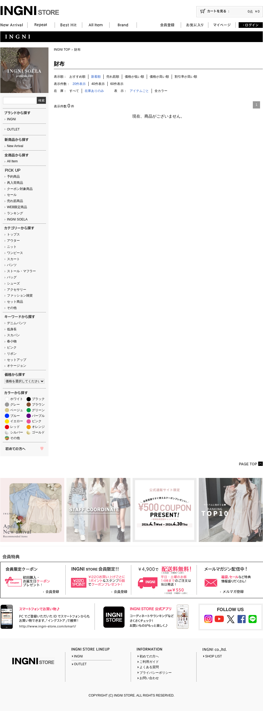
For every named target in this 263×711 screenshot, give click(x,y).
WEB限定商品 (17, 207)
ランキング (15, 213)
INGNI (11, 119)
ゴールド (38, 432)
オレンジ (38, 427)
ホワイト (16, 399)
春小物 (12, 341)
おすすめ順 (77, 76)
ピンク (12, 347)
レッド (15, 427)
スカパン (13, 335)
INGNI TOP (62, 49)
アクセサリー (16, 289)
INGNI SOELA (17, 219)
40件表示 (97, 84)
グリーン (38, 410)
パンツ (12, 265)
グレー (15, 404)
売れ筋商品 (15, 201)
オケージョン (16, 366)
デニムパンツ (16, 323)
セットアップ (16, 360)
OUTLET (13, 129)
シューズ (13, 283)
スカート (13, 259)
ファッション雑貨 (20, 295)
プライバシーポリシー (156, 673)
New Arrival (15, 146)
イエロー (16, 421)
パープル (38, 416)
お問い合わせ (149, 678)
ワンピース (15, 253)
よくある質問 (149, 667)
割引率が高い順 (186, 76)
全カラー (161, 91)
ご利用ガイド (149, 662)
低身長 (12, 329)
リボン (12, 354)
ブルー (15, 416)
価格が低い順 (134, 76)
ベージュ (16, 410)
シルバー (16, 432)
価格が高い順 (159, 76)
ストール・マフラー (21, 271)
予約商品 (13, 176)
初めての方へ (149, 656)
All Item (12, 161)
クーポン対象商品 (20, 189)
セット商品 (15, 302)
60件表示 (116, 84)
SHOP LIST (213, 656)
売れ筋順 (112, 76)
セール (12, 195)
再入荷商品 (15, 183)
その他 (12, 308)
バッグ (12, 277)
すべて (74, 91)
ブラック (38, 399)
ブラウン (38, 404)
